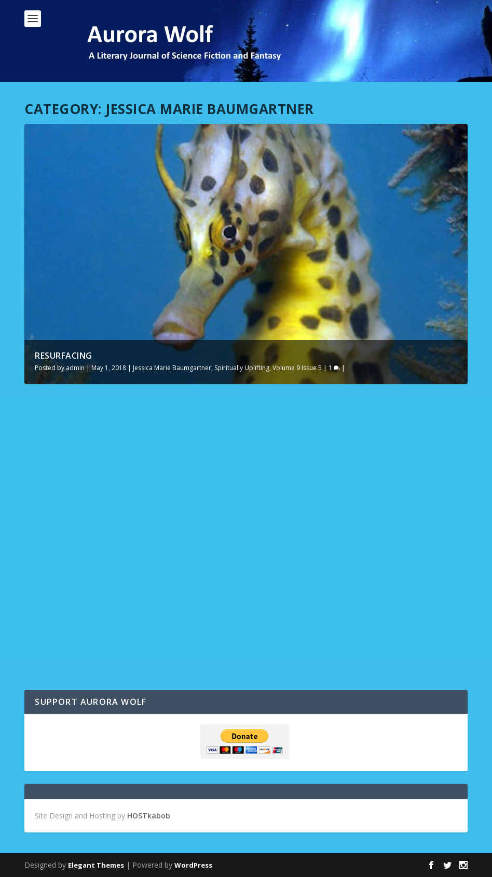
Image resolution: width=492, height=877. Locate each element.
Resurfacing (63, 355)
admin (75, 367)
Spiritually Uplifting (241, 367)
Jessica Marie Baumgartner (172, 367)
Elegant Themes (96, 865)
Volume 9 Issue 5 (297, 367)
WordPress (193, 865)
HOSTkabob (148, 816)
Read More (62, 654)
